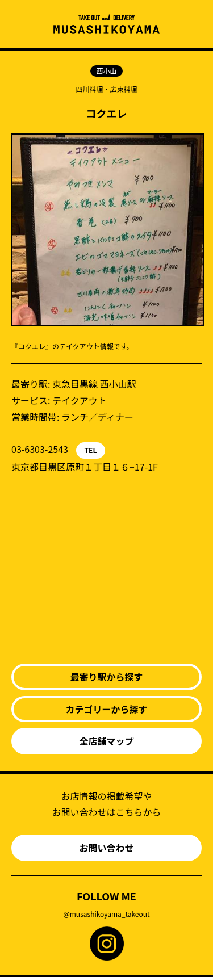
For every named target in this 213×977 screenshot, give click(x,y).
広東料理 (123, 89)
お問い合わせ (106, 847)
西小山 (106, 71)
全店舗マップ (106, 741)
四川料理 (89, 89)
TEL (91, 450)
